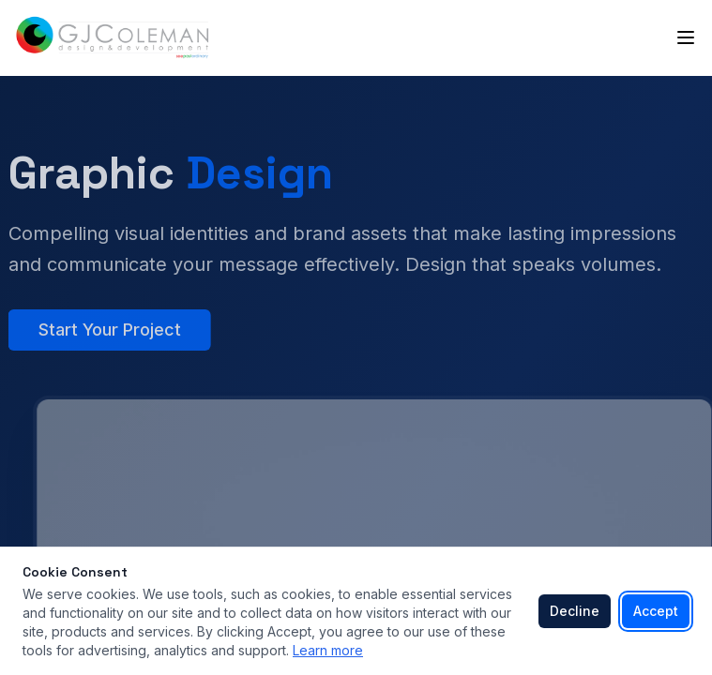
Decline (574, 611)
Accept (655, 611)
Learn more (328, 650)
